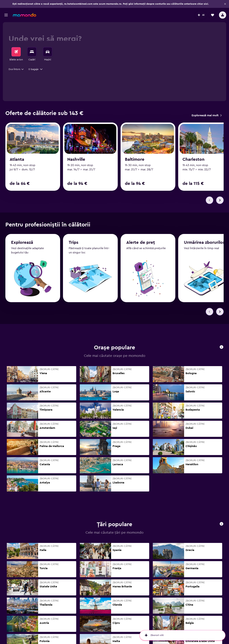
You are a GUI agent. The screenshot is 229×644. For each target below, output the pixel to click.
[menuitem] (16, 54)
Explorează (22, 246)
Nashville (76, 159)
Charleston (193, 159)
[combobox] (16, 69)
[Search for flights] (16, 51)
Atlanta (17, 159)
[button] (225, 4)
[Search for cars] (47, 51)
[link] (206, 115)
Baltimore (134, 159)
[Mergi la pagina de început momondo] (24, 15)
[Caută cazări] (31, 51)
